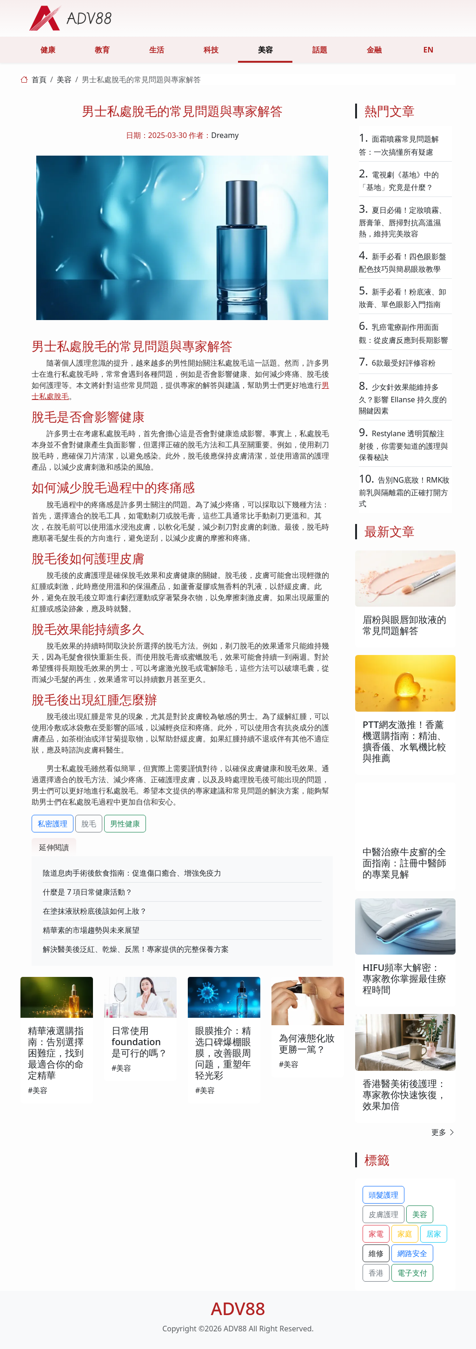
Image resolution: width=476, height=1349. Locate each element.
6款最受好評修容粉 (404, 363)
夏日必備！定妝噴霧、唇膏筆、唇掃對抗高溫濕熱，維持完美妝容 (402, 222)
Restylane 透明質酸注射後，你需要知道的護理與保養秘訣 (403, 445)
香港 (376, 1273)
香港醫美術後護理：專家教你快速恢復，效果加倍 (404, 1094)
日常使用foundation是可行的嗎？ (139, 1041)
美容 (265, 50)
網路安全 (412, 1253)
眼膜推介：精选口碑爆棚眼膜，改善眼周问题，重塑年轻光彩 (223, 1052)
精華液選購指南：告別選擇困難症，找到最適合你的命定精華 (56, 1052)
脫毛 (88, 824)
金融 (374, 50)
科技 (211, 50)
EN (428, 50)
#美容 (37, 1090)
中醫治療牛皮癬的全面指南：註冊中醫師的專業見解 (404, 862)
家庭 (404, 1234)
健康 (47, 50)
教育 (102, 50)
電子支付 (412, 1273)
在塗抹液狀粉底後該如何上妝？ (95, 911)
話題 (319, 50)
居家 (433, 1234)
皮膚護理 (383, 1214)
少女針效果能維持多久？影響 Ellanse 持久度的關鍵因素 (403, 399)
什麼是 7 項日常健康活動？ (87, 892)
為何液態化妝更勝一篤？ (307, 1043)
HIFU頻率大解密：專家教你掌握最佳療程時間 (404, 978)
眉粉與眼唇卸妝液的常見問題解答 (404, 625)
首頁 (39, 79)
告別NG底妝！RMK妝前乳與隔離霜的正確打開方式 (404, 492)
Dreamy (224, 135)
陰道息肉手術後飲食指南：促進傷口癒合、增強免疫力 (132, 873)
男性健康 (125, 824)
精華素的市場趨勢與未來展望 (91, 930)
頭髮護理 (383, 1195)
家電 (376, 1234)
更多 (443, 1132)
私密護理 (52, 824)
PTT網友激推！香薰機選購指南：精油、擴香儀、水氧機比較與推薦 (404, 741)
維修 (376, 1253)
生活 (156, 50)
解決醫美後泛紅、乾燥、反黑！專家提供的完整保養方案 (136, 949)
